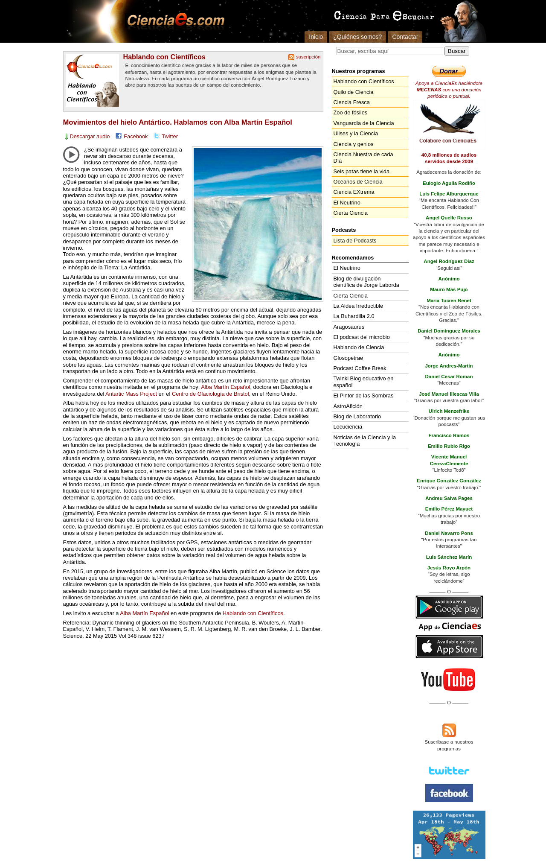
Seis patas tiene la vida (362, 171)
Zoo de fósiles (351, 112)
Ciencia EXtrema (354, 192)
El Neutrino (347, 202)
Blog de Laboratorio (357, 416)
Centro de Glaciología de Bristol (210, 394)
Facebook (136, 136)
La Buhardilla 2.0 (354, 316)
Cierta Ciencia (351, 213)
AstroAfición (348, 406)
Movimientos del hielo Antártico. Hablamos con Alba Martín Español (177, 122)
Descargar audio (90, 136)
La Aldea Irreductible (358, 306)
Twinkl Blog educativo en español (364, 381)
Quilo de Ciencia (354, 92)
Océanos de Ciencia (358, 181)
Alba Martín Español (225, 387)
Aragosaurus (349, 327)
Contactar (405, 36)
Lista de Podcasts (355, 240)
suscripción (308, 56)
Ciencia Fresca (352, 102)
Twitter (170, 136)
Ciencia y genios (354, 144)
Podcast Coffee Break (360, 368)
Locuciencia (348, 426)
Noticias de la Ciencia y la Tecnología (365, 440)
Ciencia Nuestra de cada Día (363, 157)
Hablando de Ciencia (359, 347)
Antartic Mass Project (131, 394)
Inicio (316, 36)
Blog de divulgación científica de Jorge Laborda (366, 281)
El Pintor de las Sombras (364, 395)
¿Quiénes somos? (357, 36)
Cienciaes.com (173, 21)
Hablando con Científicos (164, 57)
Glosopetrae (348, 358)
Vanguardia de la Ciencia (364, 123)
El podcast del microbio (362, 337)
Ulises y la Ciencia (356, 133)
